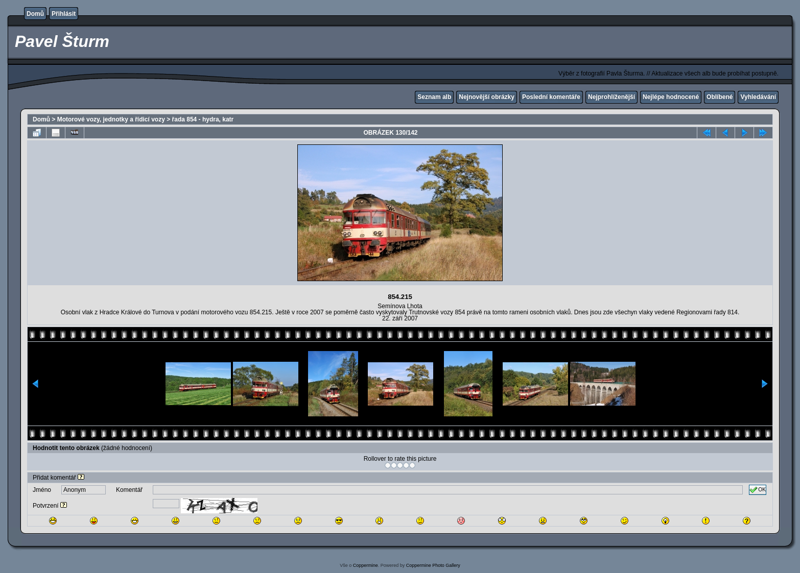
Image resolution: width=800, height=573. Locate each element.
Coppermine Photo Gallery (433, 565)
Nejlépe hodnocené (671, 97)
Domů (35, 13)
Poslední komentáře (551, 97)
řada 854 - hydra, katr (203, 119)
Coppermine (365, 565)
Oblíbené (720, 97)
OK (757, 490)
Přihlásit (64, 13)
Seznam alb (434, 97)
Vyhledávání (758, 97)
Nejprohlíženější (611, 97)
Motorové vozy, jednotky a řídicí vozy (111, 119)
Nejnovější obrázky (486, 97)
